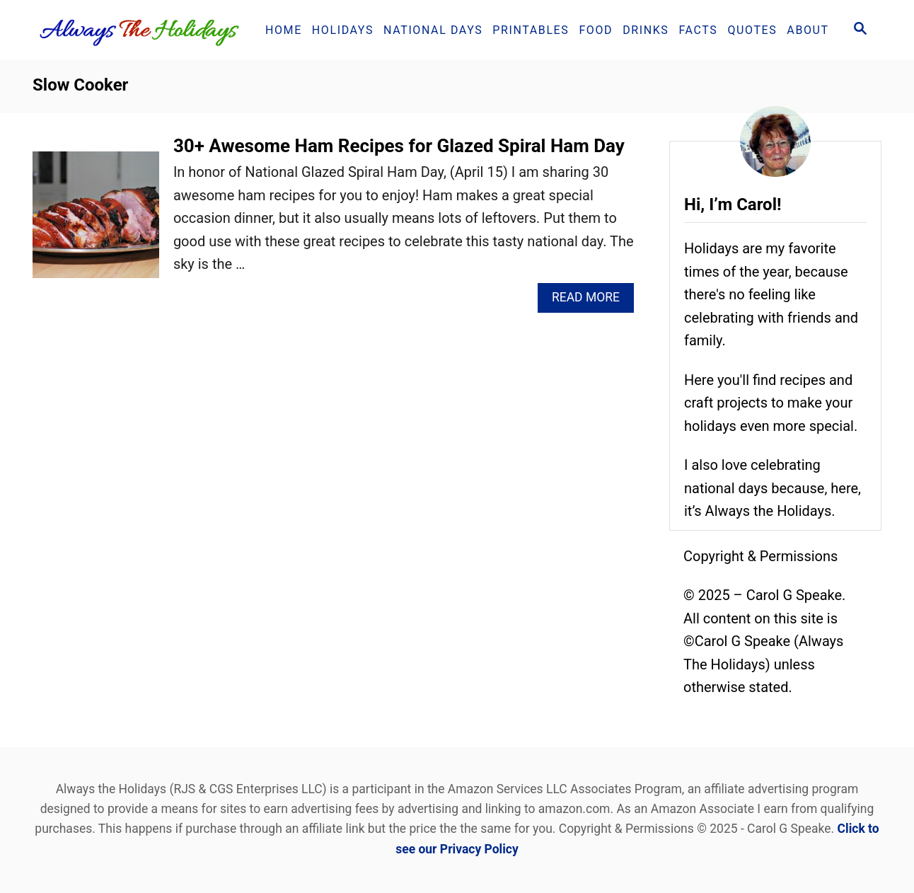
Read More (591, 301)
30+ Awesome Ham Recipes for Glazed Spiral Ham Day (399, 145)
